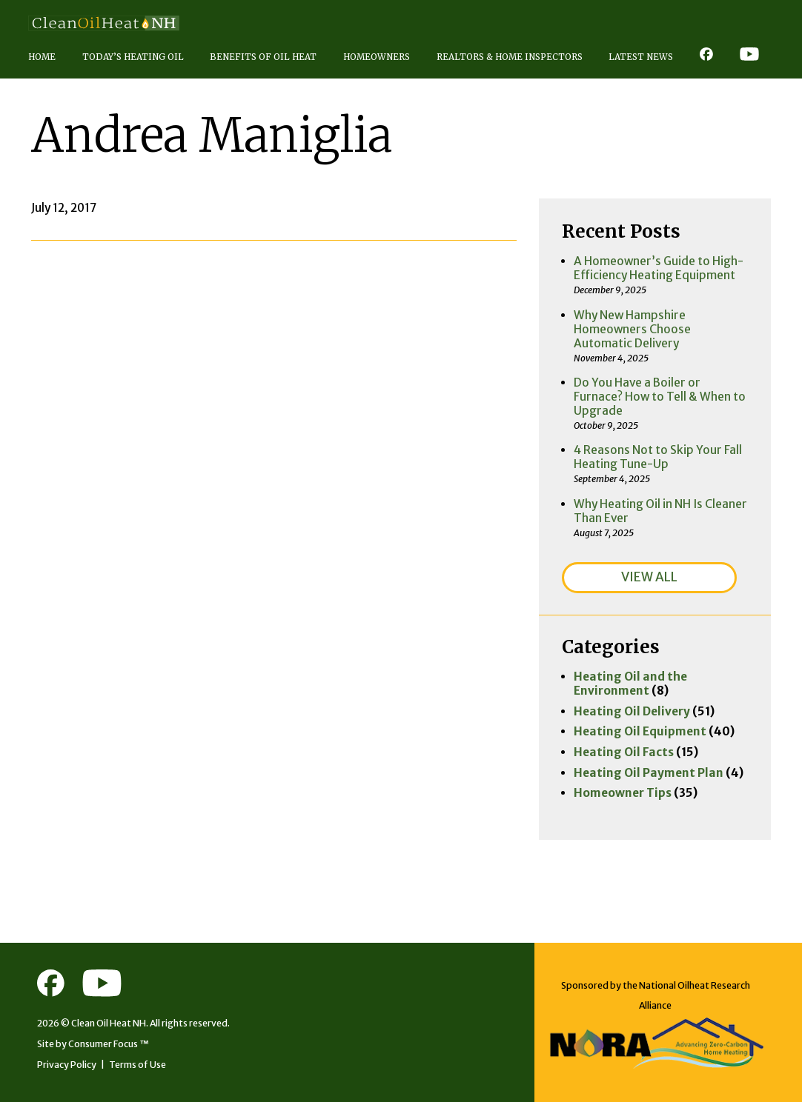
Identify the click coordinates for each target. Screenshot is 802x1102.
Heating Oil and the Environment (630, 683)
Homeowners (376, 57)
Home (42, 57)
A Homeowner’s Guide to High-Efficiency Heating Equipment (658, 268)
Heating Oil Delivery (632, 711)
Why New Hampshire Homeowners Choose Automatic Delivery (632, 329)
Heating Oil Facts (624, 752)
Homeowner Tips (623, 793)
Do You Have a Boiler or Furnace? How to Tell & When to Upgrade (660, 396)
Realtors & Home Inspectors (510, 57)
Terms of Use (137, 1064)
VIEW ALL (649, 577)
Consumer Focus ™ (108, 1043)
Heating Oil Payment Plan (648, 773)
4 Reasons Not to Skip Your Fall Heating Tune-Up (658, 457)
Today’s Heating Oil (133, 57)
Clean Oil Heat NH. (109, 1023)
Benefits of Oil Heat (263, 57)
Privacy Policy (66, 1064)
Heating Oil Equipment (640, 731)
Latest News (641, 57)
